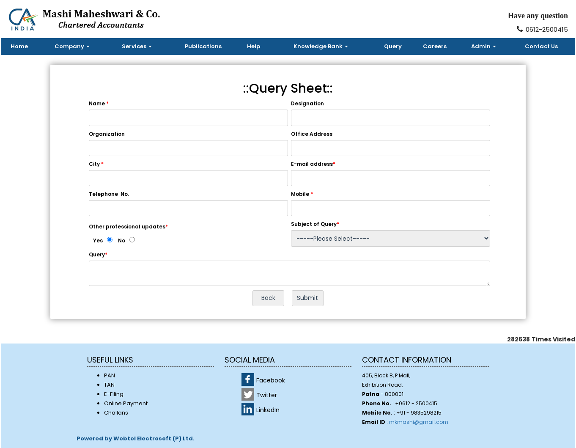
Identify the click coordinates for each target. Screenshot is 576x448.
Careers (435, 46)
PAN (109, 375)
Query (393, 46)
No (121, 240)
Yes (98, 240)
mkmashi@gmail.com (418, 422)
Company (72, 46)
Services (137, 46)
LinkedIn (268, 410)
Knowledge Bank (320, 46)
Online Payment (126, 403)
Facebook (270, 380)
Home (19, 46)
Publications (203, 46)
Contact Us (541, 46)
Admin (483, 46)
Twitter (266, 395)
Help (253, 46)
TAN (109, 385)
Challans (116, 413)
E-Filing (113, 394)
